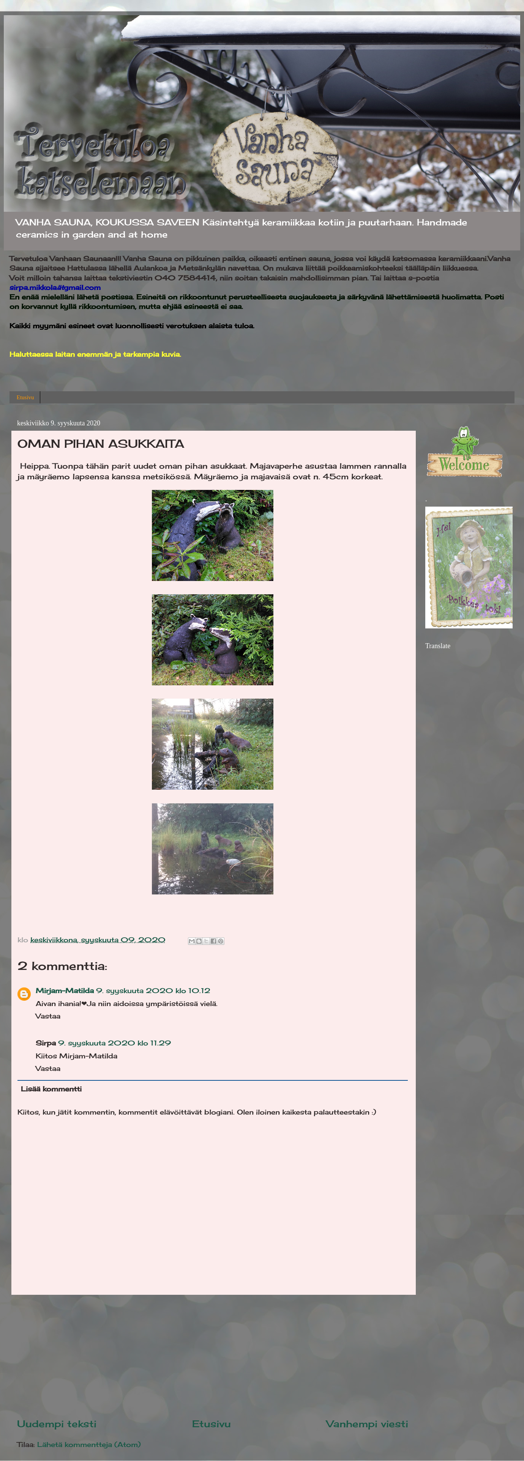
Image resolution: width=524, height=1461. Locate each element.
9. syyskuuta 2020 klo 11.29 (114, 1043)
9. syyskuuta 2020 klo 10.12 (153, 990)
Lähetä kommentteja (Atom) (89, 1444)
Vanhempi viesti (367, 1424)
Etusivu (25, 397)
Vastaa (48, 1016)
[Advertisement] (213, 1355)
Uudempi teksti (56, 1424)
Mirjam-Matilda (65, 990)
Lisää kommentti (51, 1089)
